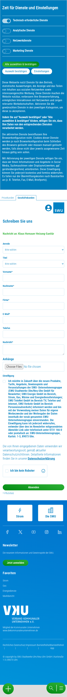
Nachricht (8, 342)
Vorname (8, 271)
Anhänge (8, 359)
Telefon (6, 328)
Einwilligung (8, 375)
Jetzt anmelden (15, 562)
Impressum (31, 645)
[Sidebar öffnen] (8, 688)
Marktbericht (8, 596)
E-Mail (6, 314)
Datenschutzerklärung (41, 458)
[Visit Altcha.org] (43, 471)
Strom (19, 512)
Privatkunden (8, 197)
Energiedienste (9, 590)
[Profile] (48, 207)
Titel (5, 257)
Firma (6, 300)
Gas (4, 585)
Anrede (6, 243)
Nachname (8, 286)
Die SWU (50, 512)
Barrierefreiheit (43, 645)
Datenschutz (20, 645)
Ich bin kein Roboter (22, 470)
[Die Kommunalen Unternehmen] (21, 615)
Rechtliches (8, 645)
